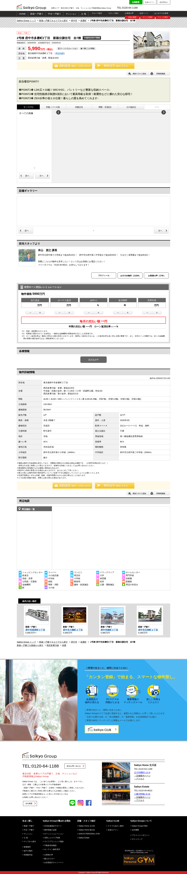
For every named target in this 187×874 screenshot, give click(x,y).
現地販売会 (28, 855)
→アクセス (139, 779)
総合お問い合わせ (74, 766)
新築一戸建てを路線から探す (30, 645)
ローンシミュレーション (54, 834)
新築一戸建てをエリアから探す (53, 20)
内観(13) (79, 107)
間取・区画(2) (105, 107)
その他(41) (131, 107)
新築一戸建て (36, 14)
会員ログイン (150, 2)
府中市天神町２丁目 (148, 630)
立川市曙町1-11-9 (142, 772)
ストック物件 (147, 17)
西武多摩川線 (53, 645)
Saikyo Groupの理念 (140, 826)
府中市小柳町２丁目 (73, 630)
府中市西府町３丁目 (35, 630)
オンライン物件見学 (52, 849)
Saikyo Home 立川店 (87, 826)
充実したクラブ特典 (52, 838)
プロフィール (103, 275)
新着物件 (27, 847)
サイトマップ (137, 839)
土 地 (83, 14)
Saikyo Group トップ (26, 20)
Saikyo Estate (84, 838)
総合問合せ (164, 2)
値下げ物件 (28, 851)
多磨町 (83, 20)
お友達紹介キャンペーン (54, 862)
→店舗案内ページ (142, 776)
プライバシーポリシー (140, 835)
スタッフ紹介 (113, 13)
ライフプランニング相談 (54, 841)
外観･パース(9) (53, 107)
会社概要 (28, 803)
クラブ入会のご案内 (116, 826)
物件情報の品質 (50, 830)
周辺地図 (60, 53)
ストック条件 (163, 17)
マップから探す (30, 841)
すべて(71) (28, 107)
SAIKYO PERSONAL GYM (89, 834)
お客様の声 (129, 13)
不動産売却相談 (50, 845)
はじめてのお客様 (161, 13)
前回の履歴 (132, 17)
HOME (22, 14)
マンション (71, 14)
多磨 (64, 645)
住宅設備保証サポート (53, 826)
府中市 (74, 20)
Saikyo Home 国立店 (87, 830)
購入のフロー (49, 859)
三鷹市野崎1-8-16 (142, 794)
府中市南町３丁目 (109, 630)
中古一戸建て (54, 14)
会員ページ (144, 13)
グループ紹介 (97, 13)
